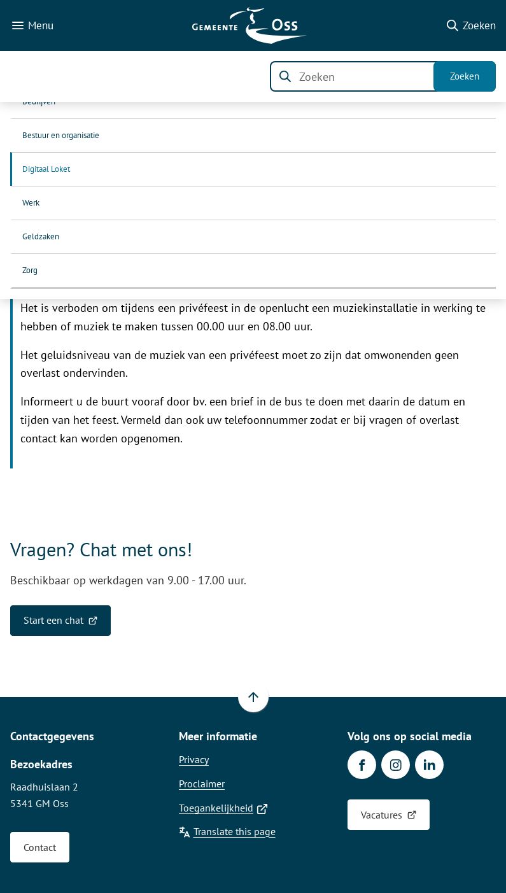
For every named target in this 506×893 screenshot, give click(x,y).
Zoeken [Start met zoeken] (464, 76)
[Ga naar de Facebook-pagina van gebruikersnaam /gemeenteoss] (362, 764)
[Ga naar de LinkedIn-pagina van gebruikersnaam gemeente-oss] (429, 764)
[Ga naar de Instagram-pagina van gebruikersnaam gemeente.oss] (395, 764)
